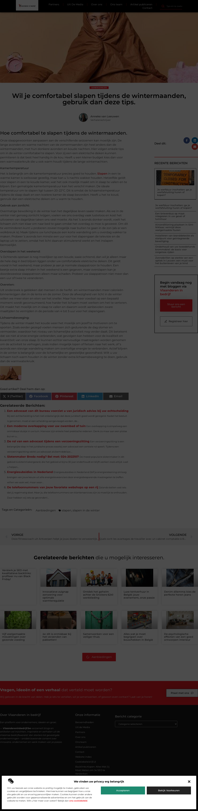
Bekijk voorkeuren (169, 790)
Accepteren (123, 790)
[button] (189, 781)
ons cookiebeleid (78, 800)
